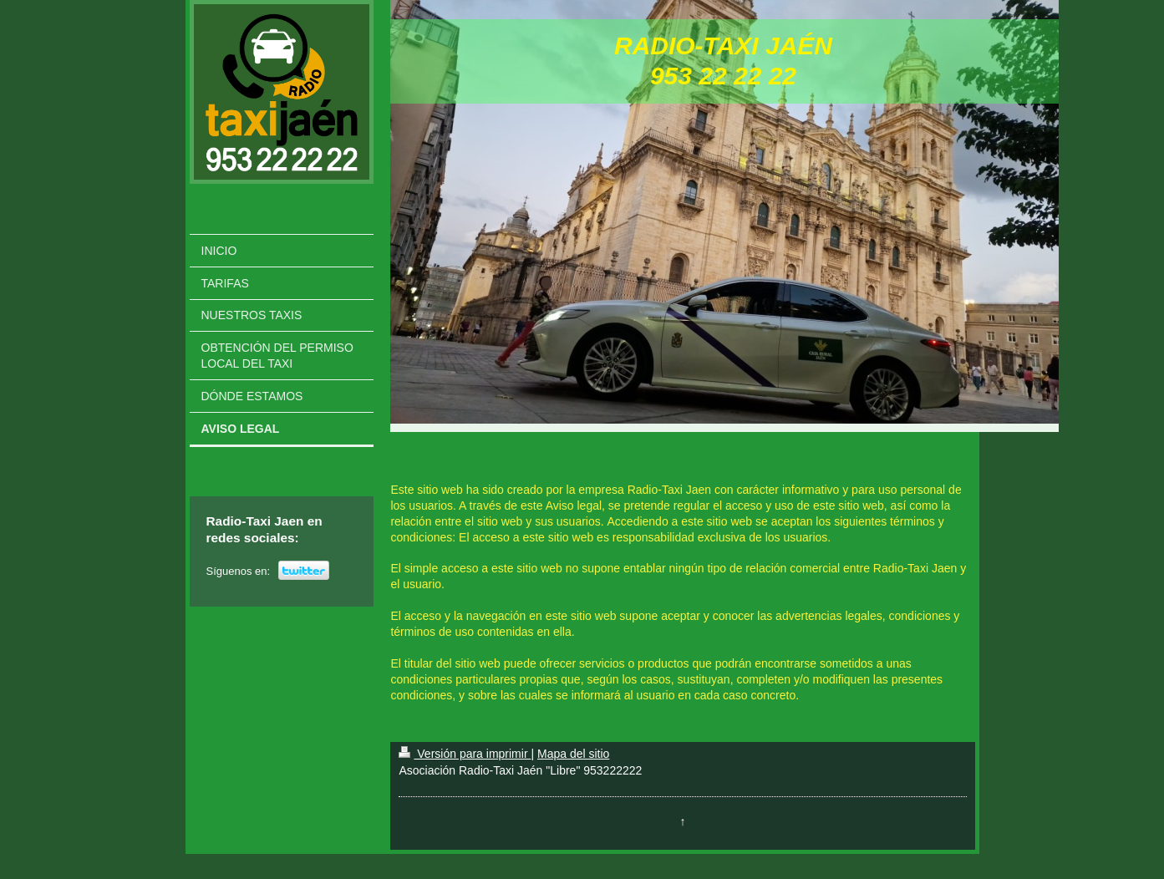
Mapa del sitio (573, 753)
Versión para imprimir (465, 753)
